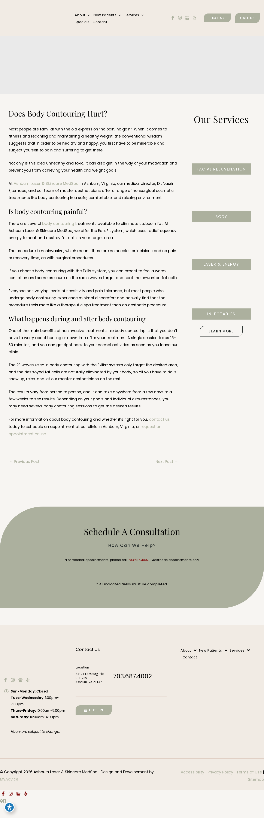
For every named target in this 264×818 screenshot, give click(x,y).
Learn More (221, 331)
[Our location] (4, 814)
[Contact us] (1, 814)
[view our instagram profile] (180, 18)
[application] (87, 15)
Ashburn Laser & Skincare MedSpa (46, 185)
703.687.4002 (138, 573)
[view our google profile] (187, 18)
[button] (217, 18)
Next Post (166, 474)
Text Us (93, 723)
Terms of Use (249, 785)
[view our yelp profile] (194, 18)
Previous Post (24, 474)
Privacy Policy (220, 785)
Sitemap (256, 792)
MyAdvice (9, 792)
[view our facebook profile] (173, 18)
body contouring (59, 225)
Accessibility (192, 785)
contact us (163, 432)
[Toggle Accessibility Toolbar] (9, 808)
